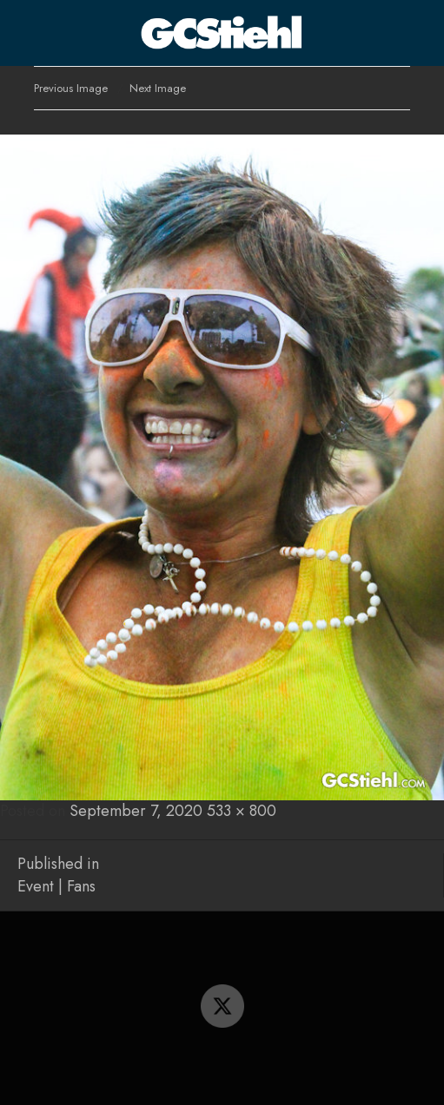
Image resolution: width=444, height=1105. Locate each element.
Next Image (157, 88)
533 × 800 (241, 810)
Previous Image (71, 88)
